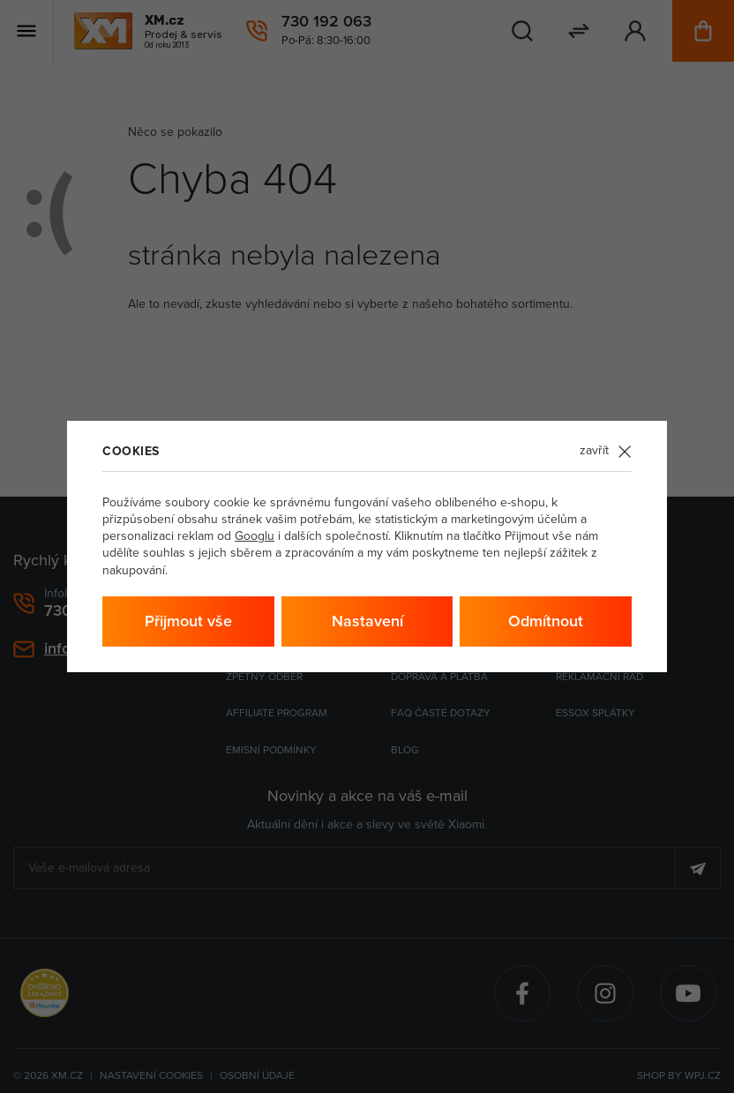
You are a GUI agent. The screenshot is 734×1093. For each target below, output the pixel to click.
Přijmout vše (188, 621)
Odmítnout (545, 621)
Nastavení (367, 621)
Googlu (254, 535)
